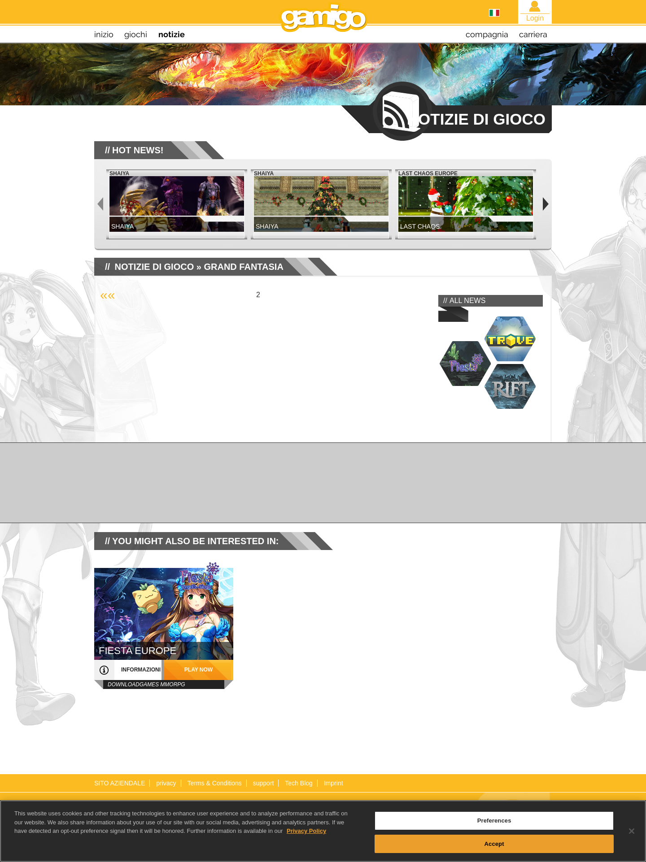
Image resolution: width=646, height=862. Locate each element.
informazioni (141, 670)
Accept (494, 850)
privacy (166, 783)
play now (198, 670)
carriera (533, 34)
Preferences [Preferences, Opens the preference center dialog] (494, 827)
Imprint (333, 783)
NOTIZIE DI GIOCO (154, 267)
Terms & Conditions (214, 783)
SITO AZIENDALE (119, 783)
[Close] (632, 838)
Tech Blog (298, 783)
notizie (171, 34)
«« (107, 294)
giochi (135, 34)
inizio (103, 34)
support (263, 783)
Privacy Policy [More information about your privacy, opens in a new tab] (306, 837)
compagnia (487, 34)
